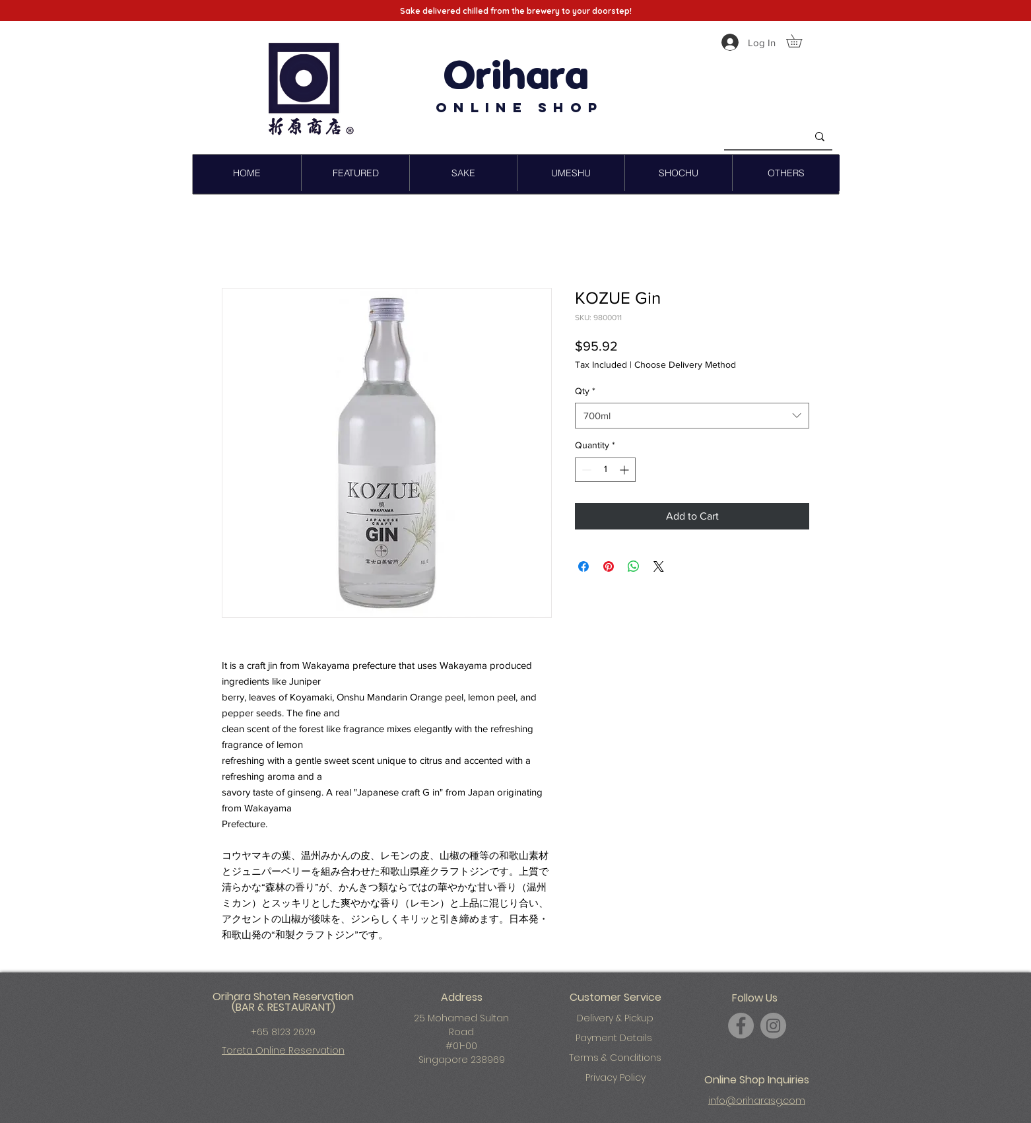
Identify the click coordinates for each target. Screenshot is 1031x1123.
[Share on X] (659, 566)
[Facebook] (741, 1025)
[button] (800, 41)
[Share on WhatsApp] (634, 566)
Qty (585, 391)
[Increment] (625, 469)
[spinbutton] (605, 469)
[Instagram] (773, 1025)
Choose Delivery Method (685, 364)
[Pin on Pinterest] (608, 566)
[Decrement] (585, 469)
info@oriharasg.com (756, 1100)
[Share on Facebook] (583, 566)
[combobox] (692, 415)
